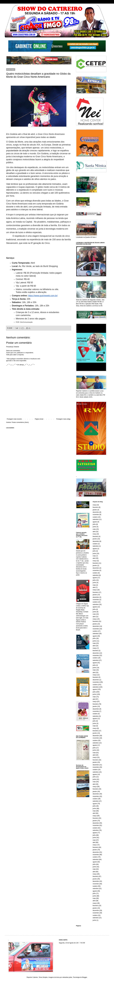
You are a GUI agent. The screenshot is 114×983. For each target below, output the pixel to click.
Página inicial (39, 419)
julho (94, 524)
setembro (96, 519)
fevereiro (95, 507)
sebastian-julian (67, 977)
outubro (95, 517)
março (95, 505)
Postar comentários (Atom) (20, 422)
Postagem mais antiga (63, 419)
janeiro (95, 510)
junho (94, 527)
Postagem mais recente (14, 419)
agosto (95, 522)
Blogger (84, 977)
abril (94, 531)
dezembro (96, 512)
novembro (96, 514)
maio (94, 529)
